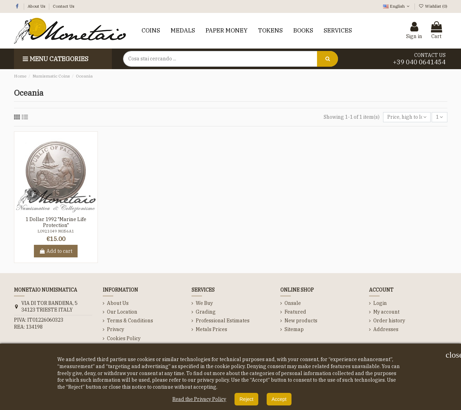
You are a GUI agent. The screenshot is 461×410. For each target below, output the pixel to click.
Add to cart (55, 251)
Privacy (115, 329)
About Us (37, 6)
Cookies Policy (124, 338)
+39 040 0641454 (419, 62)
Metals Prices (211, 329)
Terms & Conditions (130, 320)
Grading (206, 312)
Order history (389, 320)
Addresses (385, 329)
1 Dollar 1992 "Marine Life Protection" (56, 222)
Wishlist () (432, 6)
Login (380, 303)
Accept (279, 399)
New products (300, 320)
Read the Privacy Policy (199, 399)
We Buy (204, 303)
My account (386, 312)
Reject (246, 399)
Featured (295, 312)
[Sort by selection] (407, 117)
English (397, 6)
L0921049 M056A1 (55, 231)
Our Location (122, 312)
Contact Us (63, 6)
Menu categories (54, 59)
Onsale (292, 303)
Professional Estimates (223, 320)
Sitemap (294, 329)
